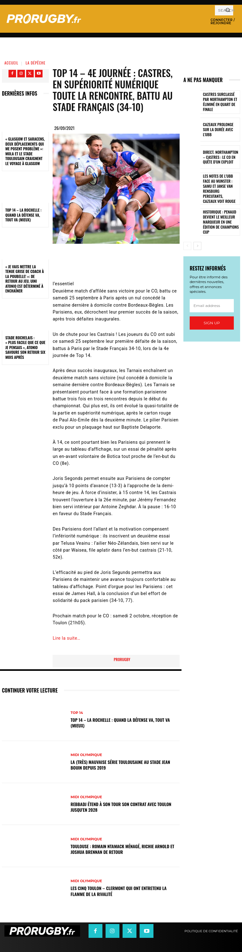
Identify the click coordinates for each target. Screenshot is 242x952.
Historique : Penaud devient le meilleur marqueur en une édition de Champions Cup (219, 213)
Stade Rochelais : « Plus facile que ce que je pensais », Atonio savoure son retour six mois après (25, 347)
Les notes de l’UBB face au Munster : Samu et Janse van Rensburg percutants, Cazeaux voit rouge (220, 184)
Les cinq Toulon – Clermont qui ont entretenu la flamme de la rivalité (119, 891)
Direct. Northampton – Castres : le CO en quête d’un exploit (221, 157)
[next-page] (197, 237)
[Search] (227, 10)
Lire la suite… (66, 638)
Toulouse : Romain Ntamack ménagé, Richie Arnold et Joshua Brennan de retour (122, 849)
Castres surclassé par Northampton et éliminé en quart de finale (221, 102)
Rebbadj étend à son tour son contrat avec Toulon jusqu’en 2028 (121, 807)
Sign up (212, 313)
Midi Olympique (86, 755)
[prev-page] (187, 237)
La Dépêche (35, 62)
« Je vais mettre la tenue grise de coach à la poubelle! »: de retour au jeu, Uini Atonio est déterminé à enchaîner (24, 279)
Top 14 (77, 713)
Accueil (11, 62)
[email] (212, 296)
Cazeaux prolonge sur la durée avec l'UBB (220, 129)
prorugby (122, 659)
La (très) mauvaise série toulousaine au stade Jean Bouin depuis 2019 (120, 765)
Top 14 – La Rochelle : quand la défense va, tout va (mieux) (23, 214)
